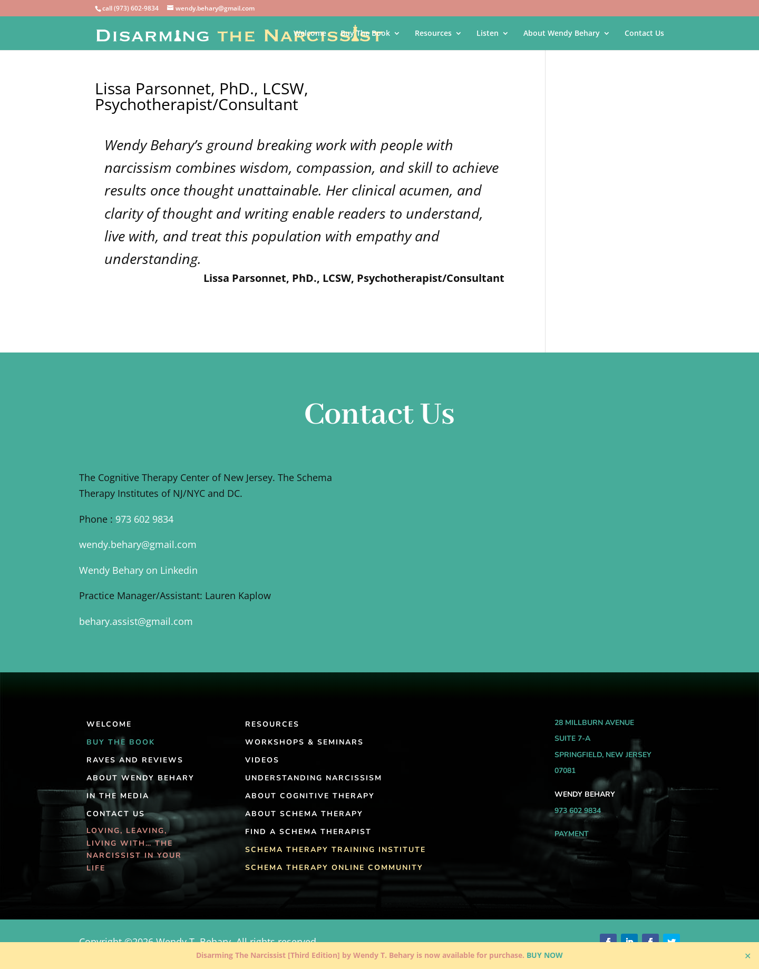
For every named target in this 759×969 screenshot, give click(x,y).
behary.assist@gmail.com (136, 621)
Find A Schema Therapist (308, 832)
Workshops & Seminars (304, 742)
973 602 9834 (144, 519)
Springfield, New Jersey (602, 755)
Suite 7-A (572, 738)
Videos (262, 760)
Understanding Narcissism (313, 778)
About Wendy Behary (561, 34)
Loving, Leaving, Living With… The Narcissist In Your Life (134, 849)
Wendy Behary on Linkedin (138, 570)
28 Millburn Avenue (594, 723)
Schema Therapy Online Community (334, 868)
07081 (565, 771)
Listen (487, 34)
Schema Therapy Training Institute (335, 850)
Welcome (310, 34)
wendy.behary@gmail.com (138, 544)
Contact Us (644, 34)
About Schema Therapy (304, 814)
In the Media (117, 796)
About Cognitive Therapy (310, 796)
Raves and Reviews (134, 760)
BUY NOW (545, 955)
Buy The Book (365, 34)
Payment (571, 834)
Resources (433, 34)
